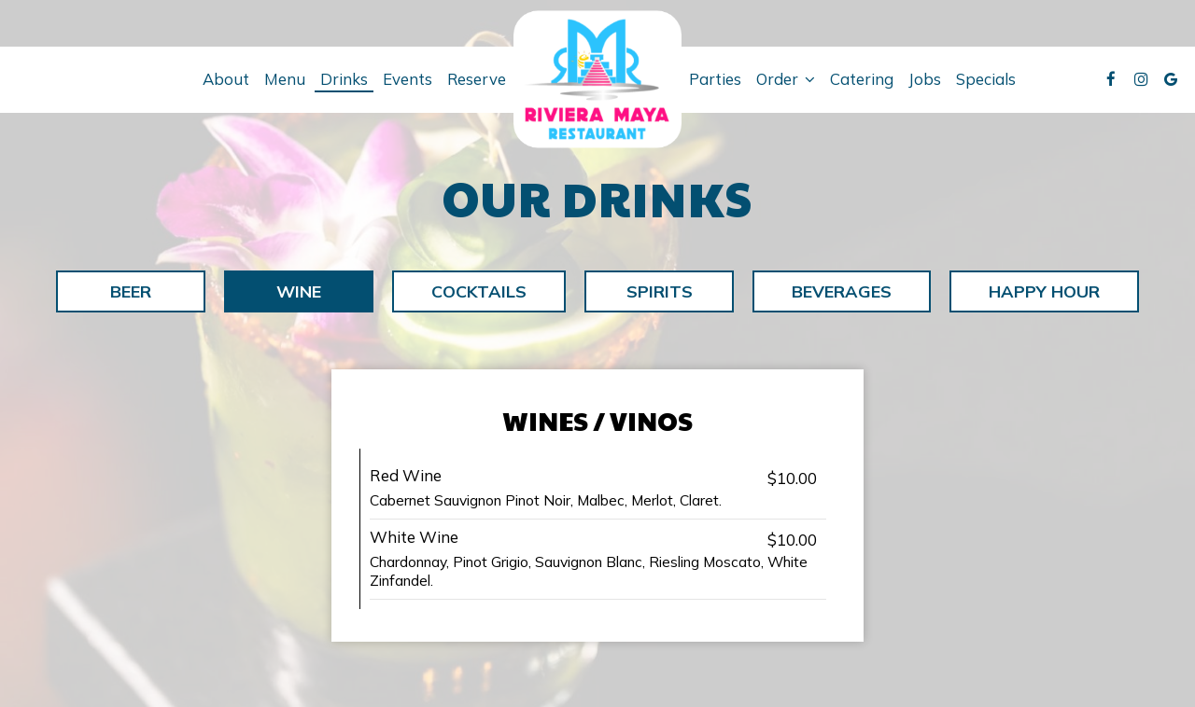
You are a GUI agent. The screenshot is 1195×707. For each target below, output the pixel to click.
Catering (861, 79)
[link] (597, 78)
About (226, 79)
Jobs (924, 79)
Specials (986, 79)
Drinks (344, 79)
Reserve (476, 79)
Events (407, 79)
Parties (715, 79)
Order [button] (785, 79)
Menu (284, 79)
